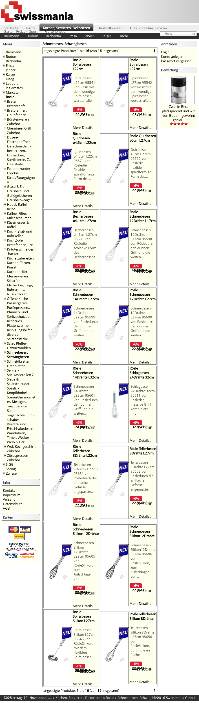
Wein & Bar (15, 442)
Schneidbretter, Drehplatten (19, 363)
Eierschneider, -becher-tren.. (19, 148)
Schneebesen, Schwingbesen (18, 354)
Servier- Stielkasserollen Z (20, 372)
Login (165, 52)
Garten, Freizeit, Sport (21, 31)
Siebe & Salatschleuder (18, 381)
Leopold (12, 83)
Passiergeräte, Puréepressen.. (18, 305)
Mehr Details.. (83, 127)
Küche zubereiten (20, 258)
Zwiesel (12, 473)
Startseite (11, 28)
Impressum (11, 495)
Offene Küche (17, 298)
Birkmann (11, 36)
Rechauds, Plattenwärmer (18, 323)
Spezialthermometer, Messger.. (21, 399)
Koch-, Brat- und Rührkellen (19, 233)
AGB (6, 508)
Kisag (10, 79)
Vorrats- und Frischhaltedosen (20, 426)
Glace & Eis (15, 186)
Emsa (73, 36)
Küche (30, 28)
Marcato (12, 92)
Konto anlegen (172, 56)
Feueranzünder (18, 168)
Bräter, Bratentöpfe (16, 103)
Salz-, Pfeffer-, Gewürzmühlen (19, 345)
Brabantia (53, 36)
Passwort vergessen (176, 61)
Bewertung (169, 70)
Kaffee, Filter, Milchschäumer (19, 215)
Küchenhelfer (17, 271)
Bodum (32, 36)
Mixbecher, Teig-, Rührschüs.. (20, 287)
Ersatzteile (15, 164)
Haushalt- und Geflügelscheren (19, 193)
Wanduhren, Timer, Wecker (18, 435)
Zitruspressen (17, 455)
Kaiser (106, 36)
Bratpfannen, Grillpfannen (17, 112)
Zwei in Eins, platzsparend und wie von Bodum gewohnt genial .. (178, 113)
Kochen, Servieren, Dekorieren (66, 28)
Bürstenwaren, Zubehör (18, 121)
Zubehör (13, 460)
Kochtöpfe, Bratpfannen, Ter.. (20, 242)
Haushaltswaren (109, 28)
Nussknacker (17, 294)
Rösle (10, 97)
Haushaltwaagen (20, 200)
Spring (11, 469)
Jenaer (89, 36)
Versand (9, 499)
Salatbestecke (17, 339)
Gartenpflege (55, 31)
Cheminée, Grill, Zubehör (19, 130)
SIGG (9, 464)
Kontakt (9, 490)
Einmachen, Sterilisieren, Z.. (19, 157)
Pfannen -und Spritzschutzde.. (19, 314)
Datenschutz (12, 504)
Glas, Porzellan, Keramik (149, 28)
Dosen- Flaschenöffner (18, 139)
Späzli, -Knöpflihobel (17, 390)
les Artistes (14, 88)
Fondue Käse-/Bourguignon (21, 177)
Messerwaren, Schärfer (18, 278)
